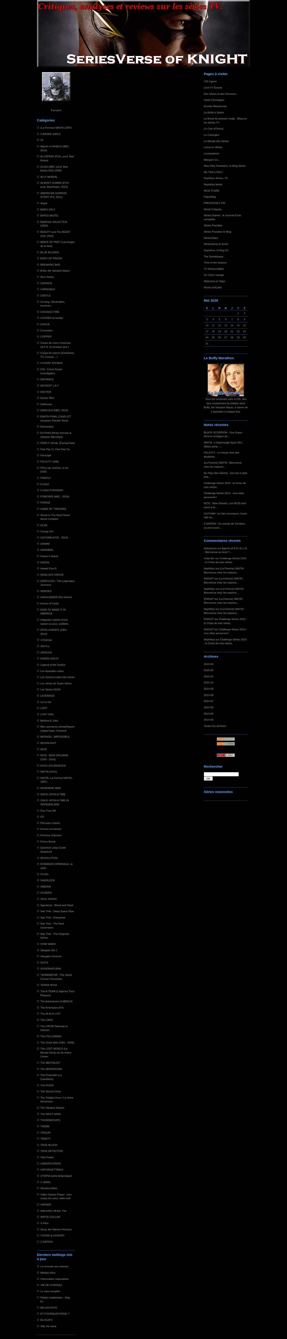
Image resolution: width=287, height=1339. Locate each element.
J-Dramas (46, 639)
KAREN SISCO (49, 658)
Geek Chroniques (214, 99)
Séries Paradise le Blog (217, 231)
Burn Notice (47, 276)
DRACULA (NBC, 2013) (54, 410)
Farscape (45, 455)
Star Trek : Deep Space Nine (57, 911)
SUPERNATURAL (50, 968)
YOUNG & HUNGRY (52, 1235)
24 (41, 139)
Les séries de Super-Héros (56, 683)
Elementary (47, 426)
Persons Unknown (51, 835)
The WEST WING (50, 1113)
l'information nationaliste (54, 1278)
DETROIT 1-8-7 (49, 385)
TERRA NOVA (48, 984)
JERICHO (46, 652)
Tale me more (48, 1326)
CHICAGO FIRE (49, 311)
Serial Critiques (213, 209)
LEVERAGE (47, 695)
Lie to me (45, 701)
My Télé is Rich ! (213, 172)
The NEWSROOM (51, 1068)
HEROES (46, 591)
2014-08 (208, 694)
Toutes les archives (215, 725)
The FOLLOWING (50, 1036)
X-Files (44, 1223)
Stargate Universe (50, 956)
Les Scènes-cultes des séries (57, 677)
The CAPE (46, 1019)
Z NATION (46, 1241)
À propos (56, 110)
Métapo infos (47, 1272)
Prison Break (47, 841)
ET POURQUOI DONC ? (55, 1313)
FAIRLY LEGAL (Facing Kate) (57, 442)
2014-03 (208, 719)
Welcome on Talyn (214, 281)
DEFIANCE (47, 379)
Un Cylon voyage (214, 274)
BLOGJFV (46, 1319)
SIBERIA (45, 886)
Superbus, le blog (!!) (216, 250)
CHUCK (45, 324)
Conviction (46, 330)
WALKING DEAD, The (53, 1210)
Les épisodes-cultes (52, 671)
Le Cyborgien (212, 134)
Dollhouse (46, 404)
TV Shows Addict (214, 268)
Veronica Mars (48, 1188)
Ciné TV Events (213, 87)
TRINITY (45, 1138)
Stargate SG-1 (48, 950)
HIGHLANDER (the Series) (56, 597)
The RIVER (47, 1085)
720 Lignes (210, 81)
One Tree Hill (48, 810)
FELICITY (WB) (49, 461)
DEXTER (45, 391)
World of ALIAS (213, 287)
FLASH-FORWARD (51, 490)
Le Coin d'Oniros (213, 128)
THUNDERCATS (50, 1120)
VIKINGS (45, 1204)
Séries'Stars (211, 237)
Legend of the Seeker (52, 664)
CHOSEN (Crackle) (51, 317)
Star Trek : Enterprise (52, 917)
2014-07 (208, 701)
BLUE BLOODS (49, 252)
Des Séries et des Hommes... (221, 93)
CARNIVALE (47, 289)
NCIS (43, 749)
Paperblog (210, 196)
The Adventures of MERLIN (56, 1001)
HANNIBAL (47, 549)
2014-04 (208, 713)
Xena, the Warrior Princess (56, 1229)
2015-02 (208, 670)
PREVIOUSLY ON (214, 202)
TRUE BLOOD (48, 1144)
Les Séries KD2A (50, 689)
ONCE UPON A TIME (52, 794)
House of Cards (49, 603)
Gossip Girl (46, 531)
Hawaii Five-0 (48, 568)
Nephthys (209, 568)
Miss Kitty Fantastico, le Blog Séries (225, 165)
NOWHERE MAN (50, 787)
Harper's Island (49, 556)
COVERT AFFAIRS (51, 362)
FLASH (44, 484)
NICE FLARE (211, 190)
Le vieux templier (50, 1291)
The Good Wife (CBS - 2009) (57, 1042)
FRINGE (45, 502)
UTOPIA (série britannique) (56, 1175)
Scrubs (44, 874)
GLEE (43, 525)
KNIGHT (209, 578)
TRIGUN (45, 1132)
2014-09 (208, 688)
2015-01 (208, 676)
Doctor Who (47, 397)
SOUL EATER (48, 898)
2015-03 (208, 664)
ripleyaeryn (210, 548)
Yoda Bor (209, 558)
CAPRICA (46, 283)
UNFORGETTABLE (51, 1169)
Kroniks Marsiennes (215, 106)
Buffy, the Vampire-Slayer (55, 270)
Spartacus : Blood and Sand (56, 905)
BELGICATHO (48, 1307)
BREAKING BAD (50, 264)
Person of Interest (50, 828)
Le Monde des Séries (216, 141)
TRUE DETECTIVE (51, 1150)
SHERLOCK (47, 880)
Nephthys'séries (213, 184)
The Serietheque (213, 256)
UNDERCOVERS (50, 1163)
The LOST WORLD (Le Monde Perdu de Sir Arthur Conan (56, 1052)
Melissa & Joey (49, 720)
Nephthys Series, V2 (216, 178)
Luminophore (211, 153)
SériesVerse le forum (216, 243)
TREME (45, 1126)
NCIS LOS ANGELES (53, 765)
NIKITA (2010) (48, 771)
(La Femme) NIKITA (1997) (56, 127)
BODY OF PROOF (51, 258)
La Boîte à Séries (214, 112)
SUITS (44, 962)
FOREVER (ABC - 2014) (54, 496)
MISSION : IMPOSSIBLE (55, 736)
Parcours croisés (50, 822)
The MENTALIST (50, 1062)
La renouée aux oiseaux (54, 1266)
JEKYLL (45, 646)
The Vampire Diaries (52, 1107)
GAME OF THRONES (53, 508)
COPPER (46, 336)
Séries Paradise (213, 225)
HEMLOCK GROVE (52, 574)
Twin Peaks (47, 1157)
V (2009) (45, 1182)
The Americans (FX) (52, 1007)
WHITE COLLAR (50, 1216)
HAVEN (44, 562)
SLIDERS (46, 892)
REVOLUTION (48, 857)
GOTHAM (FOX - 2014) (54, 537)
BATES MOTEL (49, 215)
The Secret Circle (50, 1091)
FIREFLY (45, 477)
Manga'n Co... (212, 159)
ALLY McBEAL (49, 176)
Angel (43, 203)
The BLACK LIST (50, 1013)
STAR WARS (48, 943)
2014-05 (208, 707)
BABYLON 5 (47, 209)
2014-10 (208, 682)
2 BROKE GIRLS (50, 133)
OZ (42, 816)
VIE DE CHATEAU (51, 1284)
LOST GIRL (47, 714)
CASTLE (45, 295)
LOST (43, 707)
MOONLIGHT (48, 742)
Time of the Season (215, 262)
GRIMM (44, 543)
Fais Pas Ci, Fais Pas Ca (55, 449)
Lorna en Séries (213, 147)
